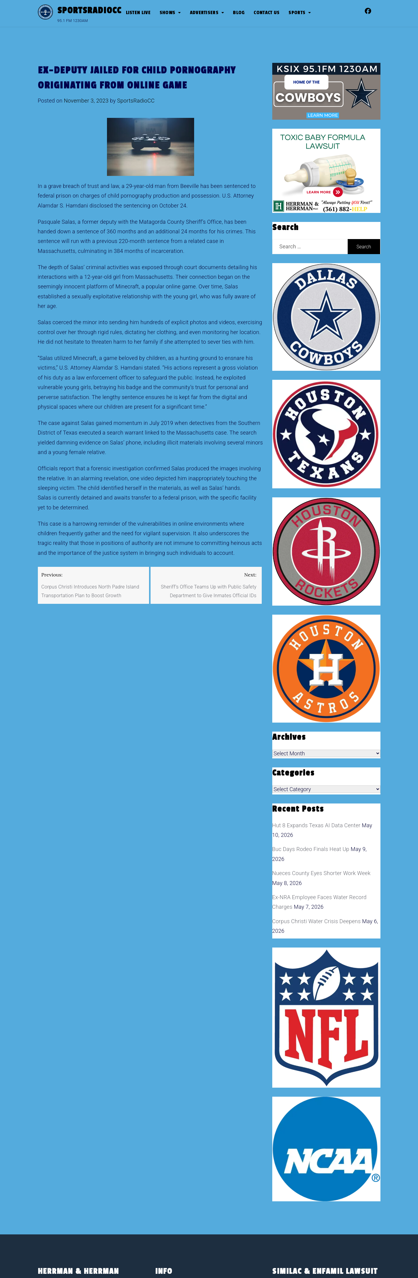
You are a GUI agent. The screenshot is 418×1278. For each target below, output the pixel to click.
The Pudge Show (200, 1175)
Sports (171, 1188)
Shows (167, 13)
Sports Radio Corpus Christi (197, 1201)
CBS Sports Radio (201, 1124)
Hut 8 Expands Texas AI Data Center (316, 722)
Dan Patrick (193, 1137)
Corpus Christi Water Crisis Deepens (316, 818)
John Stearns (195, 1162)
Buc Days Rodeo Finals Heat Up (310, 746)
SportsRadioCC (89, 10)
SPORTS (296, 13)
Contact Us (266, 13)
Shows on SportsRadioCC (194, 1114)
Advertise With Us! (201, 1063)
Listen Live (138, 13)
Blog (239, 13)
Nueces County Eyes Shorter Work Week (321, 770)
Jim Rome (191, 1150)
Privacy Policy (180, 1101)
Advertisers (204, 13)
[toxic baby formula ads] (322, 170)
